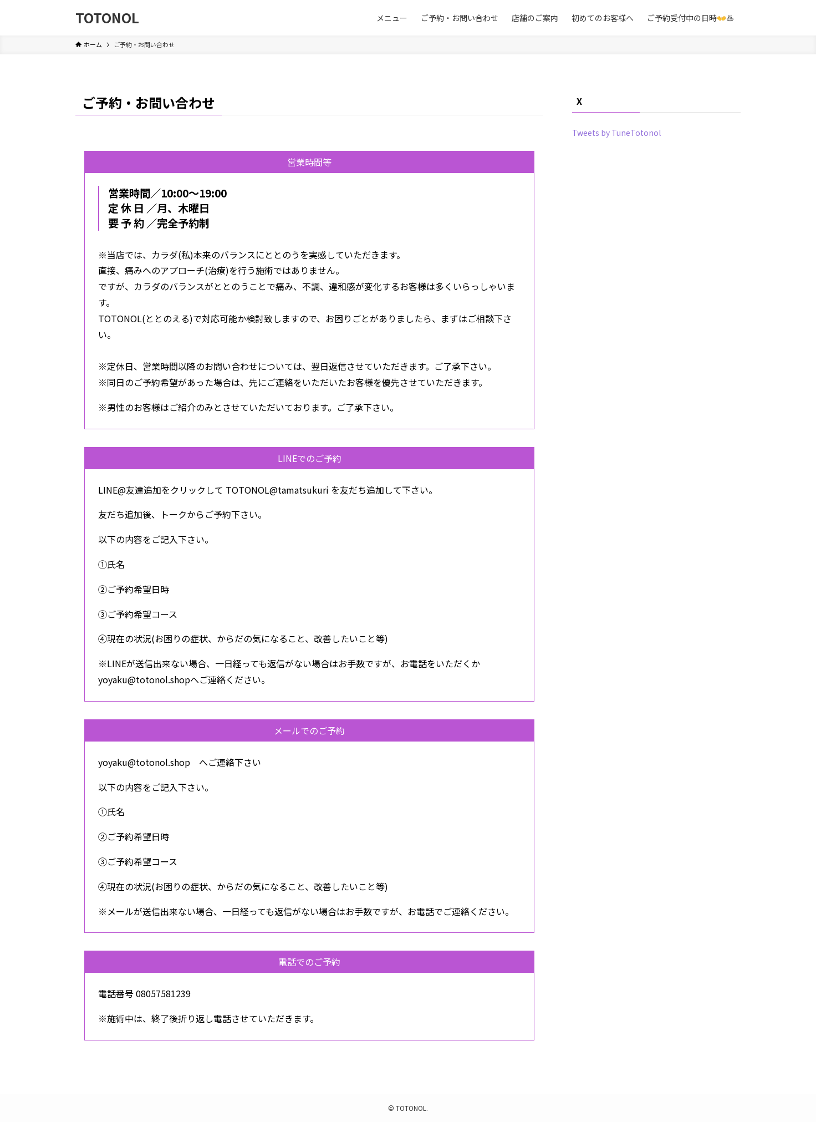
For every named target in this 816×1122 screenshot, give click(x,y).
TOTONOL (107, 17)
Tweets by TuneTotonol (616, 132)
